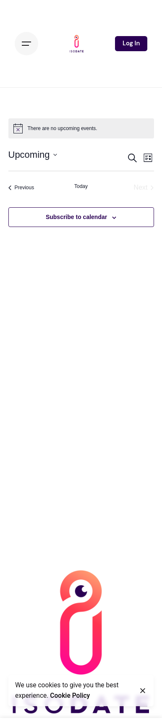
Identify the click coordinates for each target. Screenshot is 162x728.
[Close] (142, 690)
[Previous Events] (21, 187)
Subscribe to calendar (76, 217)
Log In (131, 43)
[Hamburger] (26, 43)
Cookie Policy (70, 695)
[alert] (81, 128)
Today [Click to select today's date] (81, 186)
